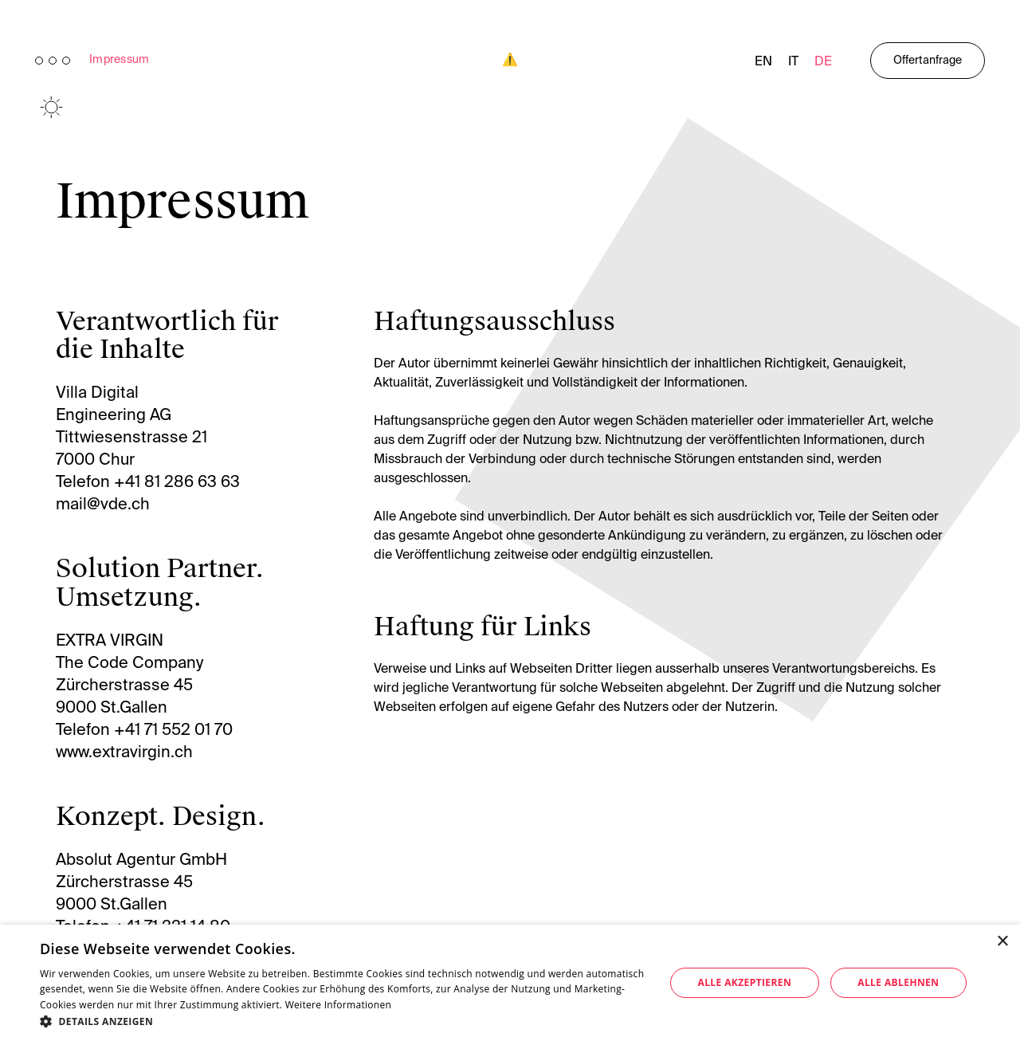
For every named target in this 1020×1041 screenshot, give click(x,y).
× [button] (1002, 942)
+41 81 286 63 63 (177, 483)
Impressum (119, 59)
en (763, 62)
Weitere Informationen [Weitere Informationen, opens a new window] (338, 1005)
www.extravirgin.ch (124, 753)
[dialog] (510, 983)
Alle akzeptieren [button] (745, 982)
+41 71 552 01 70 (173, 731)
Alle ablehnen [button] (898, 982)
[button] (343, 1021)
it (793, 62)
